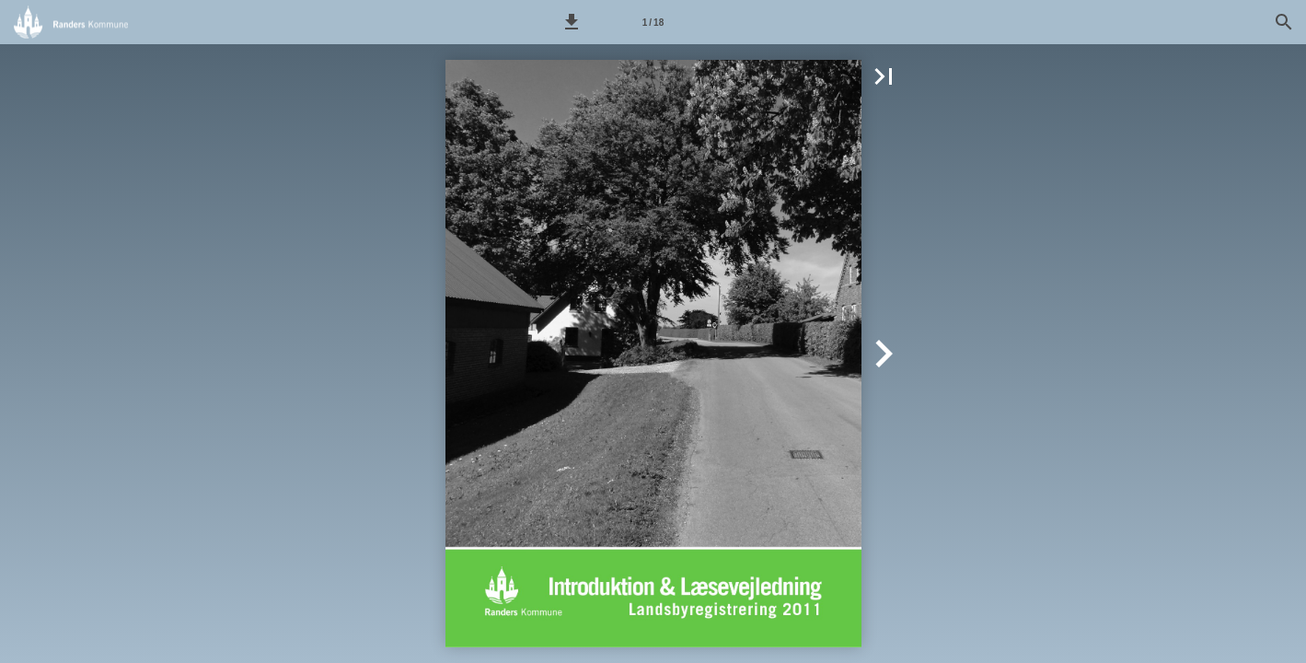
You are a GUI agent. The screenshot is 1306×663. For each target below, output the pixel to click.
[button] (571, 22)
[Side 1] (653, 22)
